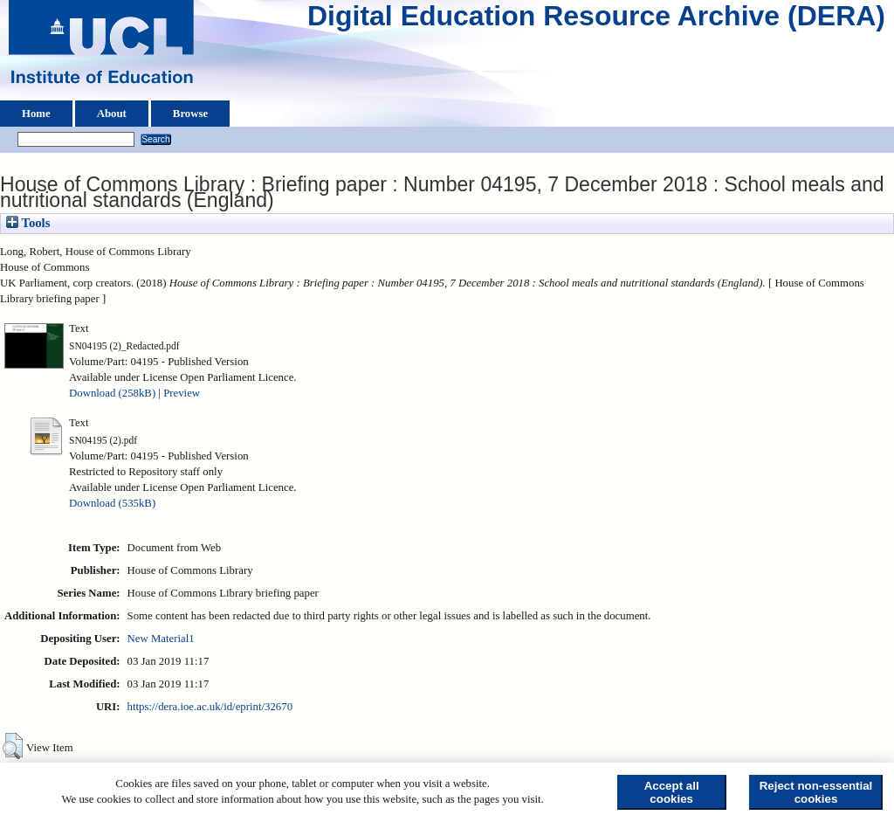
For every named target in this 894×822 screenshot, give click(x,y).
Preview (181, 393)
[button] (13, 746)
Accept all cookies (671, 792)
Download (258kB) (112, 393)
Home (36, 113)
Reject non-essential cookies (816, 792)
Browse (190, 113)
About (112, 113)
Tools (28, 223)
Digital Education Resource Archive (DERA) (596, 20)
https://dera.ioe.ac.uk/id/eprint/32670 (209, 707)
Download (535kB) (112, 503)
